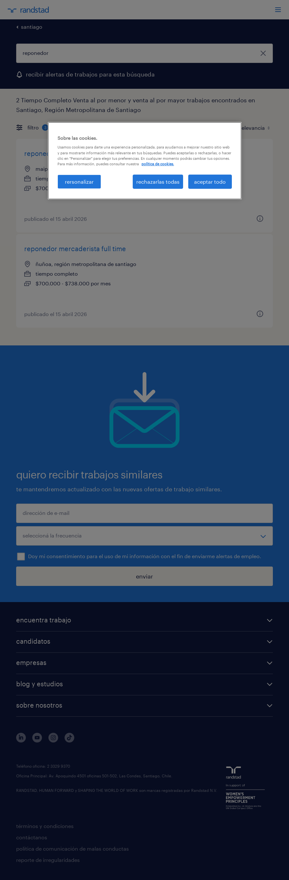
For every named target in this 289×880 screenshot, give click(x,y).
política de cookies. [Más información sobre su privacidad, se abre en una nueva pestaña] (157, 163)
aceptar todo (210, 182)
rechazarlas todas (158, 182)
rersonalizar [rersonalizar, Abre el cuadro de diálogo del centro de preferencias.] (79, 182)
